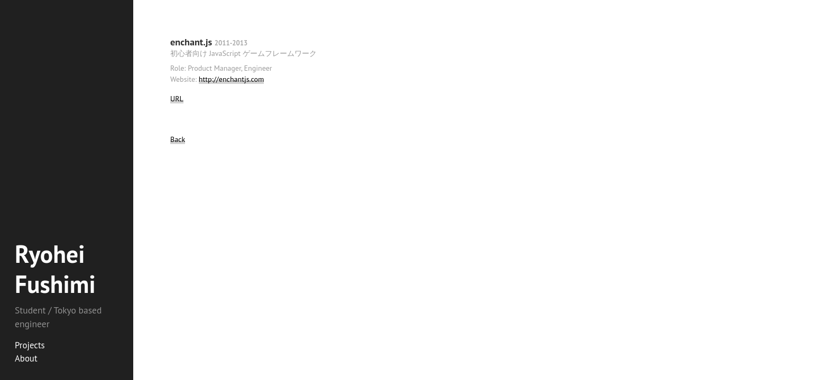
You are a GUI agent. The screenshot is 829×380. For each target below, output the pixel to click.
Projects (30, 345)
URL (176, 98)
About (26, 358)
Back (177, 139)
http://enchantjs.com (231, 79)
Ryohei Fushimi (55, 269)
